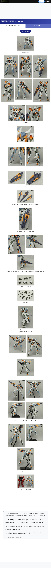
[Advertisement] (25, 11)
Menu (48, 1)
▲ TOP (25, 564)
